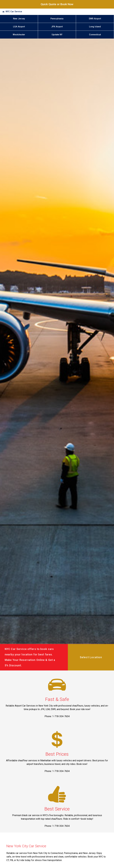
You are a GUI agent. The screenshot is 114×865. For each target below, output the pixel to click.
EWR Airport (95, 18)
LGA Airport (19, 26)
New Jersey (19, 18)
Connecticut (95, 34)
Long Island (95, 26)
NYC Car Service (14, 11)
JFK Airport (57, 26)
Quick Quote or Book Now (57, 4)
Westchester (19, 34)
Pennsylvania (56, 18)
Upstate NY (57, 34)
